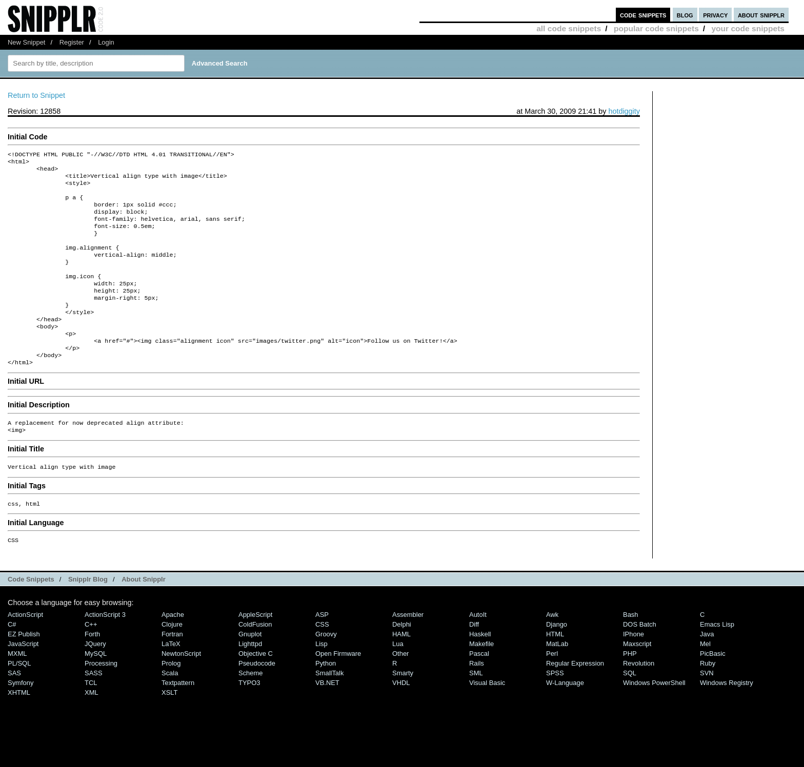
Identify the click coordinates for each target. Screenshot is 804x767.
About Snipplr (144, 615)
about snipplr (761, 14)
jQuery (95, 679)
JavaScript (23, 679)
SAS (14, 709)
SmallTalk (329, 709)
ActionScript (25, 650)
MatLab (557, 679)
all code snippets (568, 28)
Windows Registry (726, 718)
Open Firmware (338, 689)
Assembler (408, 650)
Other (400, 689)
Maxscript (637, 679)
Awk (552, 650)
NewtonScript (181, 689)
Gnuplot (250, 670)
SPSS (555, 709)
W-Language (565, 718)
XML (91, 728)
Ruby (707, 699)
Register (71, 42)
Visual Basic (487, 718)
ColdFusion (255, 660)
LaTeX (171, 679)
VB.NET (327, 718)
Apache (173, 650)
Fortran (172, 670)
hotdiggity (624, 111)
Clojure (172, 660)
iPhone (633, 670)
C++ (91, 660)
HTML (555, 670)
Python (325, 699)
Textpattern (178, 718)
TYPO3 (249, 718)
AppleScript (255, 650)
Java (707, 670)
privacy (715, 14)
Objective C (255, 689)
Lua (398, 679)
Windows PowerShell (654, 718)
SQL (629, 709)
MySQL (96, 689)
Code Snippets (31, 615)
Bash (630, 650)
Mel (705, 679)
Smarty (402, 709)
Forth (92, 670)
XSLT (169, 728)
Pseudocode (256, 699)
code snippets (643, 14)
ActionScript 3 (105, 650)
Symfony (20, 718)
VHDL (401, 718)
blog (685, 14)
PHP (630, 689)
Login (106, 42)
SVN (707, 709)
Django (556, 660)
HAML (401, 670)
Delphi (401, 660)
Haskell (480, 670)
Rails (476, 699)
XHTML (19, 728)
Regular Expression (575, 699)
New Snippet (26, 42)
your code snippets (748, 28)
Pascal (479, 689)
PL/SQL (19, 699)
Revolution (638, 699)
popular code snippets (656, 28)
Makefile (481, 679)
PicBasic (713, 689)
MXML (17, 689)
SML (476, 709)
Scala (170, 709)
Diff (474, 660)
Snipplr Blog (88, 615)
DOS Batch (639, 660)
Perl (552, 689)
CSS (322, 660)
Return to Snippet (36, 95)
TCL (91, 718)
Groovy (326, 670)
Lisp (321, 679)
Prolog (171, 699)
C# (12, 660)
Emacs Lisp (717, 660)
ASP (322, 650)
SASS (94, 709)
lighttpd (250, 679)
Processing (101, 699)
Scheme (250, 709)
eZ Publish (24, 670)
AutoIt (478, 650)
